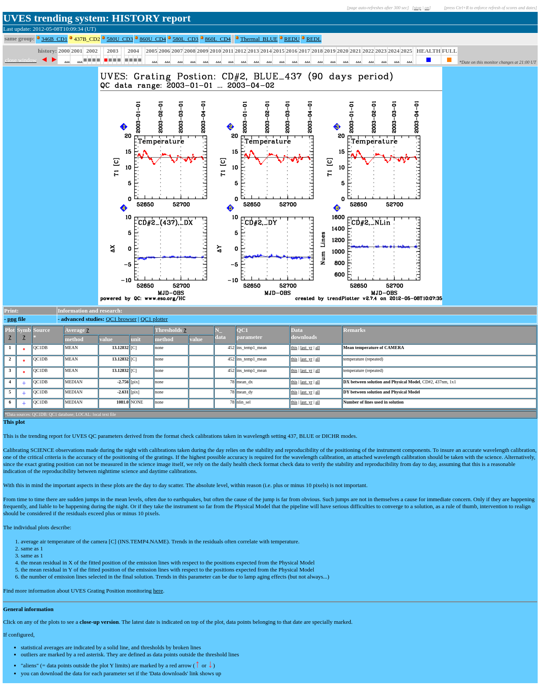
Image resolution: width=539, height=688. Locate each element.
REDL (313, 39)
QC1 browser (121, 319)
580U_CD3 (119, 39)
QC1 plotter (154, 319)
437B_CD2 (87, 39)
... (67, 59)
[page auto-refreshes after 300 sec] (378, 7)
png (12, 319)
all (317, 347)
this (294, 347)
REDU (292, 39)
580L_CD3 (185, 39)
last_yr (306, 347)
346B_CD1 (54, 39)
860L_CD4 (218, 39)
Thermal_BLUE (258, 39)
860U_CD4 (152, 39)
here (158, 590)
